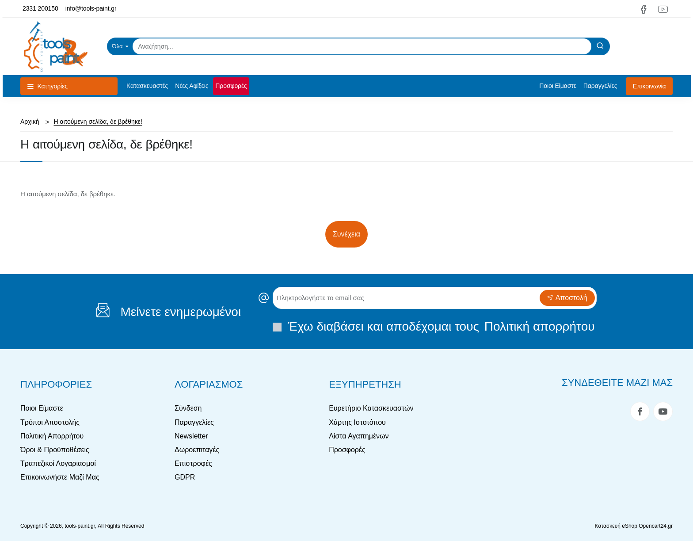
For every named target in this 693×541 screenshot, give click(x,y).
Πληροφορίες (56, 384)
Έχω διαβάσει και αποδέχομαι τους (434, 326)
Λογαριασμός (209, 384)
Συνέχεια (346, 234)
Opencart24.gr (656, 526)
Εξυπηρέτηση (365, 384)
